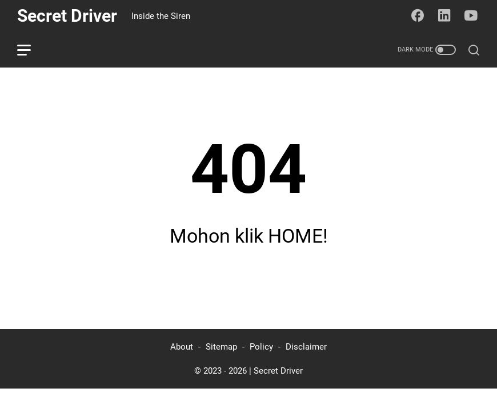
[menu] (31, 50)
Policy (261, 347)
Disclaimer (306, 347)
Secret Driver (67, 16)
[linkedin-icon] (444, 16)
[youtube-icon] (471, 16)
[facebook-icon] (417, 16)
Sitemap (221, 347)
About (181, 347)
